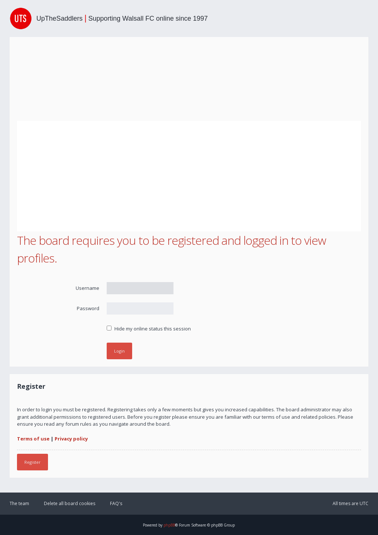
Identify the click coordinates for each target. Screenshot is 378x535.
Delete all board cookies (69, 503)
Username (87, 288)
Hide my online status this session (149, 328)
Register (32, 462)
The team (19, 503)
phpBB (169, 525)
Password (88, 308)
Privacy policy (71, 438)
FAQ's (116, 503)
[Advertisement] (189, 176)
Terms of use (33, 438)
